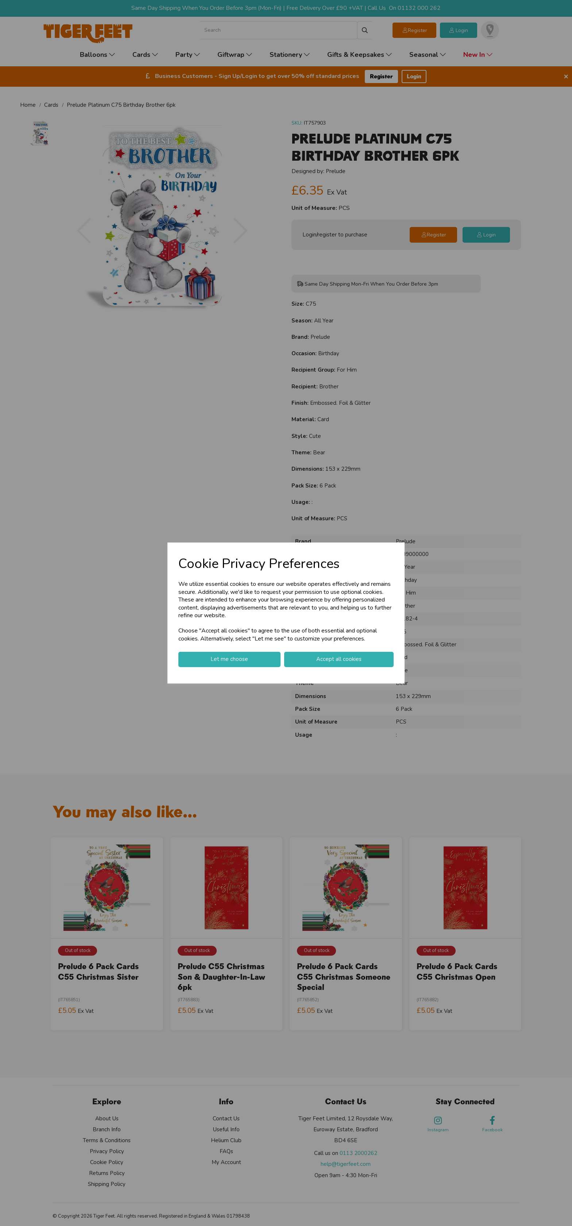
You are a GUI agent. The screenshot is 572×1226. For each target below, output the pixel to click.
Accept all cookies (339, 659)
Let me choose (229, 659)
